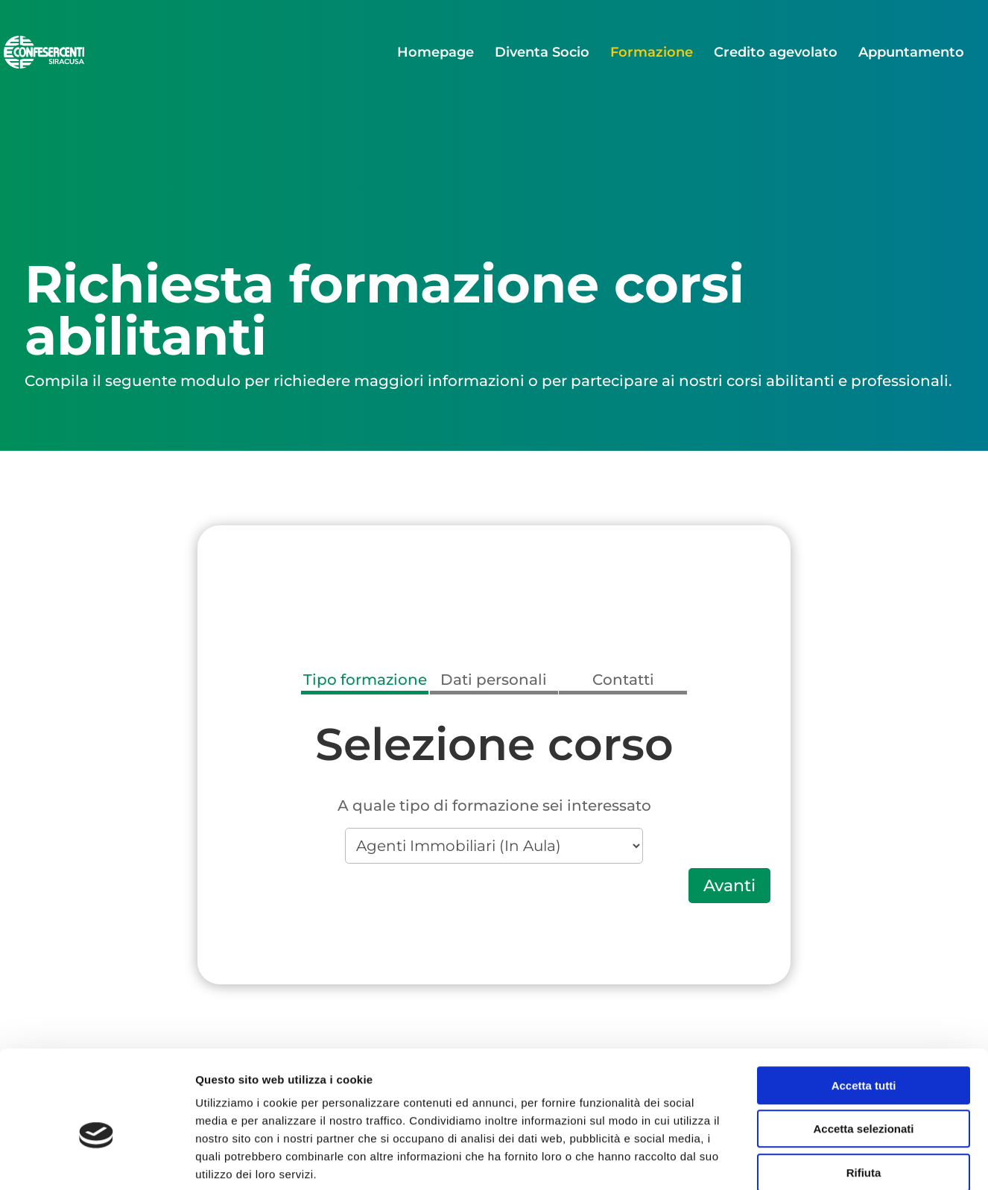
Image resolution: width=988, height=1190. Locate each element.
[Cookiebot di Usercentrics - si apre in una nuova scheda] (96, 1161)
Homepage (435, 53)
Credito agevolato (775, 53)
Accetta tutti (864, 1007)
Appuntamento (911, 53)
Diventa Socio (542, 53)
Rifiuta (863, 1095)
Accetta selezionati (863, 1051)
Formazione (651, 53)
